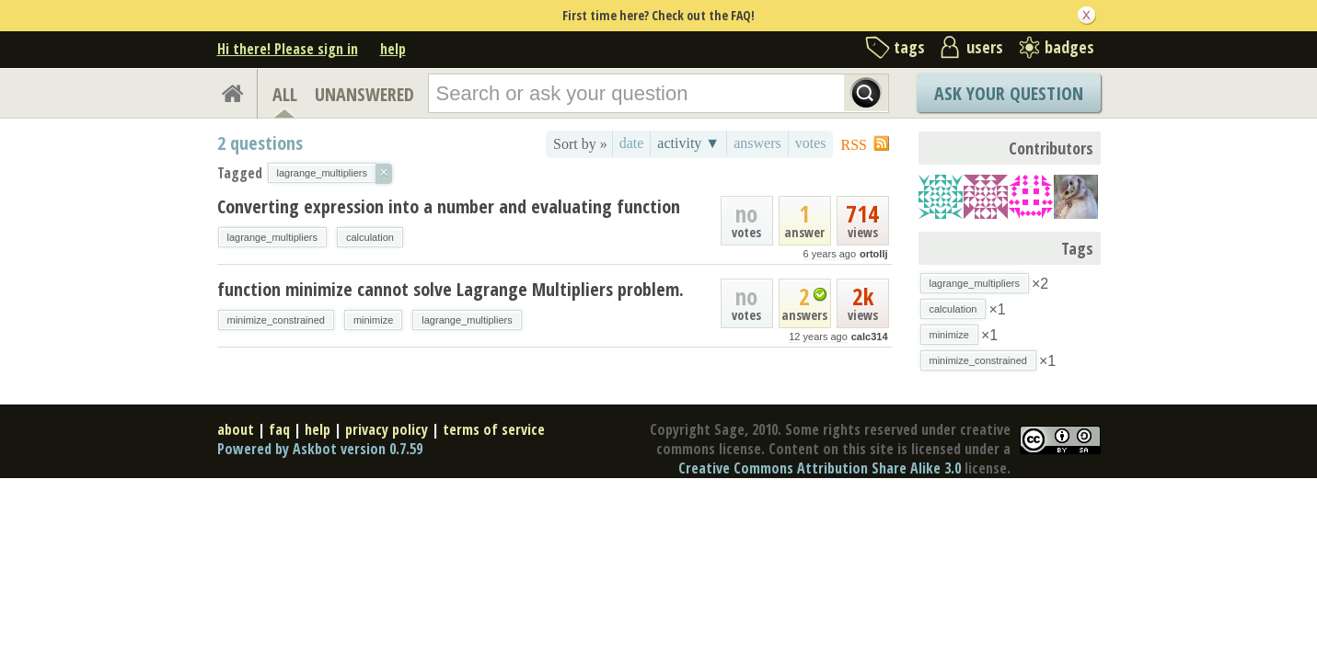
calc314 (869, 336)
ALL (284, 94)
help (393, 49)
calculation (370, 237)
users (984, 47)
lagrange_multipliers (272, 237)
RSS (854, 145)
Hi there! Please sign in (287, 49)
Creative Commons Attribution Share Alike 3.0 (819, 468)
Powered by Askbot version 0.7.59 (319, 449)
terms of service (494, 429)
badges (1069, 47)
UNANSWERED (364, 94)
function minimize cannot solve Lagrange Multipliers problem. (450, 289)
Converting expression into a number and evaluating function (448, 206)
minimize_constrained (276, 319)
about (235, 429)
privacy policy (386, 429)
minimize (373, 319)
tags (909, 47)
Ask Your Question (1008, 93)
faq (279, 429)
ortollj (874, 253)
